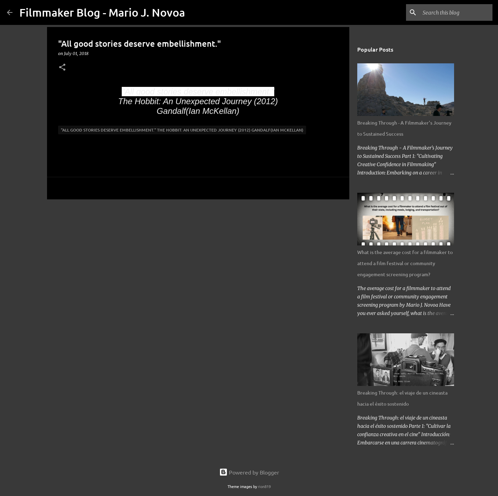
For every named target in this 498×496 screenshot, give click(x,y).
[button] (62, 67)
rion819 (264, 486)
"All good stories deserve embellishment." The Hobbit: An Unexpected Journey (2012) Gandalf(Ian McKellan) (182, 130)
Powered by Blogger (249, 472)
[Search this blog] (456, 12)
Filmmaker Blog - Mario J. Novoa (102, 12)
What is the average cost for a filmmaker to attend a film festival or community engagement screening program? (405, 263)
